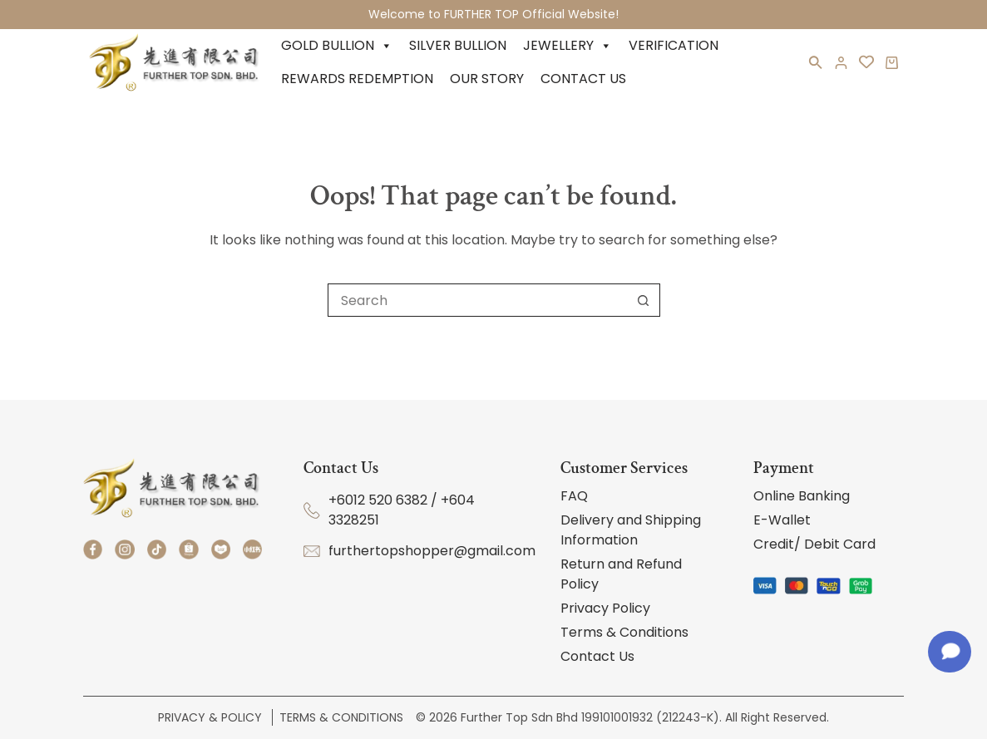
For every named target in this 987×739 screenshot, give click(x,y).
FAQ (574, 495)
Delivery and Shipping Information (630, 529)
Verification (673, 45)
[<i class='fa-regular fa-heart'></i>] (866, 62)
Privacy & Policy (211, 717)
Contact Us (583, 78)
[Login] (841, 63)
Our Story (487, 78)
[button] (815, 66)
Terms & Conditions (624, 632)
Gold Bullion (336, 45)
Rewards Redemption (357, 78)
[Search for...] (477, 300)
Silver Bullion (457, 45)
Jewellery (567, 45)
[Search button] (643, 300)
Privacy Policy (605, 608)
